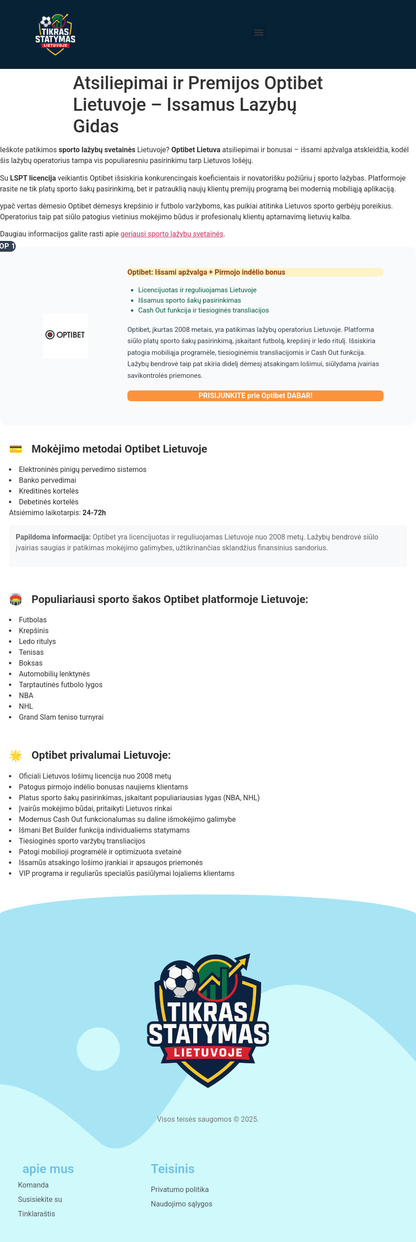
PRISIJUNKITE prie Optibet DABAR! (255, 395)
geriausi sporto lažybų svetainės (172, 234)
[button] (259, 32)
